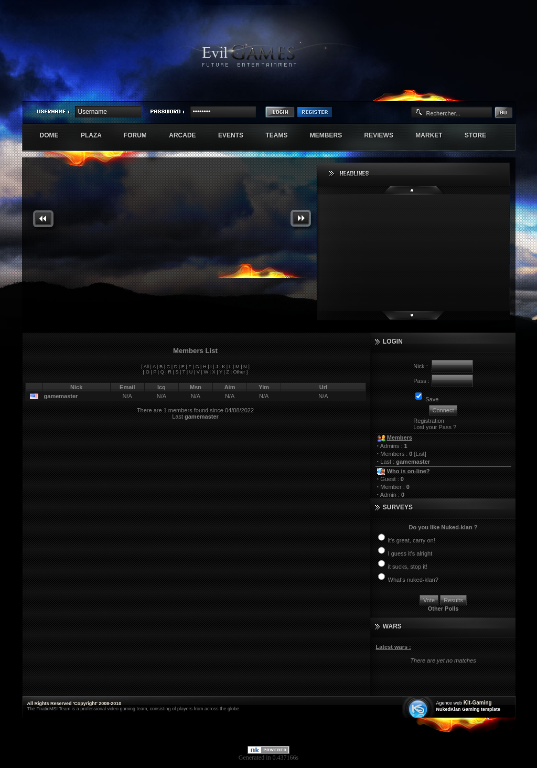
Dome (55, 135)
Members (331, 135)
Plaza (97, 135)
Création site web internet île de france (419, 708)
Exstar (484, 92)
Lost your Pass (432, 427)
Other (239, 372)
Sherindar (465, 92)
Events (236, 135)
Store (481, 135)
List (420, 454)
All (146, 366)
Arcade (188, 135)
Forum (141, 135)
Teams (281, 135)
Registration (428, 421)
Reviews (384, 135)
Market (434, 135)
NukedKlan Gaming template (468, 709)
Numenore (504, 92)
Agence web (449, 703)
